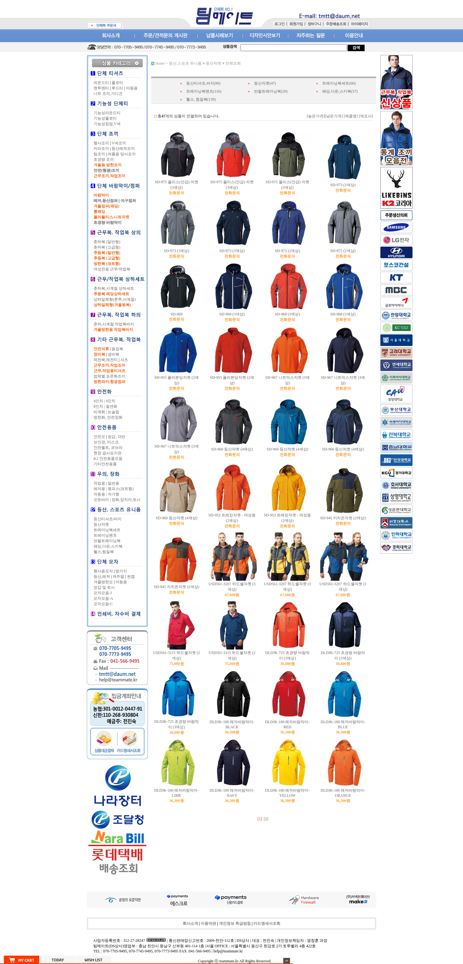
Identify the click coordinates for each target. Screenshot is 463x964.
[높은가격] (316, 116)
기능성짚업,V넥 (107, 124)
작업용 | (100, 483)
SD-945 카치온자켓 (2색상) (343, 518)
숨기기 (286, 960)
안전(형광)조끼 (106, 170)
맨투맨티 (101, 88)
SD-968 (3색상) (231, 314)
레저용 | (100, 489)
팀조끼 (99, 154)
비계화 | (100, 412)
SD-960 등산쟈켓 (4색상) (232, 449)
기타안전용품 (105, 464)
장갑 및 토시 (104, 587)
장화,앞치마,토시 (126, 499)
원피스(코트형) (120, 489)
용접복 (117, 349)
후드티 (117, 88)
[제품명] (350, 116)
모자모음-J (103, 593)
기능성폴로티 (105, 118)
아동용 (132, 88)
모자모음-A (103, 598)
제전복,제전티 (106, 360)
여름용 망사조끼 (122, 154)
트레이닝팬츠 (105, 535)
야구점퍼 (128, 200)
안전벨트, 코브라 (108, 447)
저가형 (113, 494)
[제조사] (365, 116)
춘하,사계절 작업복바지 (114, 324)
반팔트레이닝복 (107, 541)
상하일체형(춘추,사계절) (115, 299)
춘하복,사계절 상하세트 (114, 288)
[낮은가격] (334, 116)
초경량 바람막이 (108, 222)
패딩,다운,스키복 (108, 546)
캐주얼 (118, 576)
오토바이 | (102, 499)
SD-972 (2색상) (287, 251)
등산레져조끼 (123, 148)
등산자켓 (101, 524)
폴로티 (117, 82)
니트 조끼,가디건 (108, 93)
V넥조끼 (119, 143)
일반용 (113, 483)
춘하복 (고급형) (107, 247)
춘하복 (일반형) (107, 242)
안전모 (99, 436)
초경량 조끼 (104, 159)
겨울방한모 (103, 582)
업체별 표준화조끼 (109, 376)
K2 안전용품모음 (108, 458)
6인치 (110, 401)
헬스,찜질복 (104, 552)
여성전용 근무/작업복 (112, 269)
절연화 (111, 406)
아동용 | (100, 494)
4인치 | (99, 401)
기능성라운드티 (107, 113)
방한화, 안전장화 (108, 417)
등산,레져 (102, 576)
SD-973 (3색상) (342, 185)
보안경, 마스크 (106, 442)
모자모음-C (103, 604)
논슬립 (113, 412)
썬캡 (131, 576)
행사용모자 (103, 571)
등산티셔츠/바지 (108, 519)
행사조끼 (101, 143)
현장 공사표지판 (108, 453)
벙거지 (121, 571)
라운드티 (101, 82)
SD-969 (176, 314)
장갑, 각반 (116, 436)
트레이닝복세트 (107, 530)
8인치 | (99, 406)
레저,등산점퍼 (106, 200)
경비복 (113, 354)
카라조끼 (101, 148)
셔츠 (124, 360)
